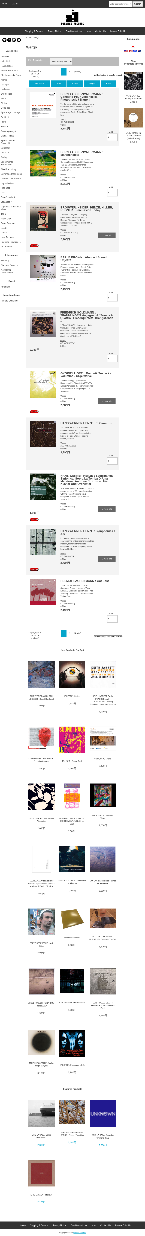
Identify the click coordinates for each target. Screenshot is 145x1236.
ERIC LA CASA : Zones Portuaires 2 (41, 1136)
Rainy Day (6, 218)
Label (58, 83)
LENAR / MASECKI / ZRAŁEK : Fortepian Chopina (42, 760)
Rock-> (4, 126)
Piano (3, 122)
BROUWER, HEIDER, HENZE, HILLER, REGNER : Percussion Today (87, 209)
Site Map (5, 260)
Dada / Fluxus (7, 136)
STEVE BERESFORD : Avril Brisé (41, 944)
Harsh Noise (7, 66)
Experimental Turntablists (7, 163)
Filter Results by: (35, 60)
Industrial (5, 61)
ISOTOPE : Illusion (72, 696)
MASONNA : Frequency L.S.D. (72, 1065)
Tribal (3, 214)
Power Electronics (9, 70)
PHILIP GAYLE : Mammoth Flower (103, 816)
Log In (15, 3)
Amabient (5, 287)
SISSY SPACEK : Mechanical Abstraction (41, 819)
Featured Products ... (11, 242)
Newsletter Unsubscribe (7, 271)
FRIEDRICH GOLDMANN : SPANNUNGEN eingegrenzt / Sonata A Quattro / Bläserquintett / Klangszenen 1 (86, 316)
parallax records (79, 1233)
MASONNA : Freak (72, 938)
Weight (92, 83)
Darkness (5, 89)
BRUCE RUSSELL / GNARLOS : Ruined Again (41, 1004)
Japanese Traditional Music (11, 208)
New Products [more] (133, 62)
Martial (4, 80)
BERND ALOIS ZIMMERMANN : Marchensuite (82, 153)
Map (89, 31)
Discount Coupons (9, 265)
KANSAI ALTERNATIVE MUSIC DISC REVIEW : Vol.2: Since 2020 (72, 821)
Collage (4, 157)
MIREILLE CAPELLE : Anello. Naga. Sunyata (41, 1064)
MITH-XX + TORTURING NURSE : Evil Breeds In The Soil (102, 938)
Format (75, 83)
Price (108, 83)
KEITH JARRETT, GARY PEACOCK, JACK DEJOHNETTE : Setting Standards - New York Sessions (103, 700)
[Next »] (77, 72)
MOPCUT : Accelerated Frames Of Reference (103, 882)
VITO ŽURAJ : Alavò (102, 759)
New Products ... (9, 237)
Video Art (5, 152)
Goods (4, 232)
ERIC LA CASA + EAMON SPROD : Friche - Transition (72, 1133)
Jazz (3, 192)
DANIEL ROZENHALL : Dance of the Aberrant (72, 882)
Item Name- (40, 83)
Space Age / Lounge (10, 112)
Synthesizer (6, 94)
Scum (3, 98)
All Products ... (8, 246)
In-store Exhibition (118, 31)
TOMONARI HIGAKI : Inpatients (72, 1003)
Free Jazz (5, 188)
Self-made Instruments (11, 174)
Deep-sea (5, 108)
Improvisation (7, 183)
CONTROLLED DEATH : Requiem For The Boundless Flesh (103, 1005)
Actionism (5, 56)
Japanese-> (6, 202)
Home (4, 3)
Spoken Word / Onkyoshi (8, 141)
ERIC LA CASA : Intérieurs (41, 1195)
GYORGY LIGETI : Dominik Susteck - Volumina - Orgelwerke (86, 375)
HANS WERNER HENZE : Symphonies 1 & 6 (88, 532)
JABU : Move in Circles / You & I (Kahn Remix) (133, 124)
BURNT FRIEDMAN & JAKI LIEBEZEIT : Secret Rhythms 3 (41, 697)
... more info (107, 235)
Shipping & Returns (34, 31)
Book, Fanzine (7, 223)
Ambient (5, 117)
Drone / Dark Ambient (11, 178)
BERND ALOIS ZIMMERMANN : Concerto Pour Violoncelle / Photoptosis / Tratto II (82, 96)
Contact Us (100, 31)
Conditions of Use (74, 31)
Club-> (4, 103)
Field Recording (8, 169)
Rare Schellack (8, 197)
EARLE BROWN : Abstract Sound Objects (84, 259)
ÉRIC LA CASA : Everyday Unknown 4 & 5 (103, 1136)
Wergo (63, 119)
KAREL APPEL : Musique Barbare (133, 86)
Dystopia (5, 84)
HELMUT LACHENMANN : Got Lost (85, 580)
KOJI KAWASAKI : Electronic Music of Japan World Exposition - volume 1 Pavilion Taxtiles (41, 883)
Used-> (4, 228)
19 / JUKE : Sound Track (72, 761)
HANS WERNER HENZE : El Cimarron (86, 423)
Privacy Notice (54, 31)
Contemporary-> (8, 131)
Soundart (5, 148)
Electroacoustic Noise (11, 75)
